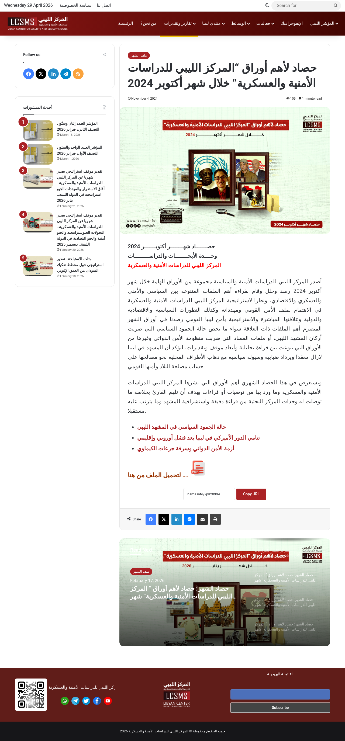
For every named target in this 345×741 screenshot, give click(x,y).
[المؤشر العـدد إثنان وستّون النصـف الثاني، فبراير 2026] (38, 130)
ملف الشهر (139, 55)
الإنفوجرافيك (292, 23)
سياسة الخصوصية (75, 5)
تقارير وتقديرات (178, 23)
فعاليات (263, 23)
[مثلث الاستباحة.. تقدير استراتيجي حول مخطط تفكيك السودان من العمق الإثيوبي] (38, 266)
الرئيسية (125, 23)
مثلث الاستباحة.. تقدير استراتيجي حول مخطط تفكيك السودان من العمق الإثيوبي (80, 265)
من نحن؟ (148, 23)
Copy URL (251, 494)
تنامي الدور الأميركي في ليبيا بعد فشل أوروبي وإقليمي (198, 437)
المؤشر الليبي (322, 23)
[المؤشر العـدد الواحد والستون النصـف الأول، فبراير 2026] (38, 154)
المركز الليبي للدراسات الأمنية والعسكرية (158, 731)
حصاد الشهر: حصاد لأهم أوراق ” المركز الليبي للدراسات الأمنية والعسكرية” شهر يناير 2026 (182, 594)
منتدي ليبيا (211, 23)
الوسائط (238, 23)
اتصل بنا (104, 5)
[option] (224, 592)
